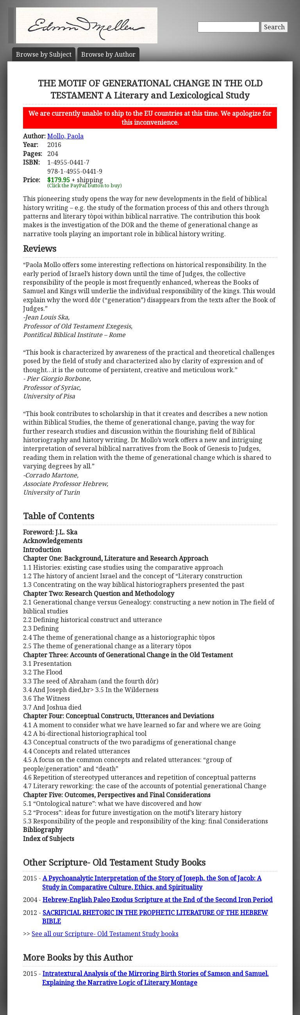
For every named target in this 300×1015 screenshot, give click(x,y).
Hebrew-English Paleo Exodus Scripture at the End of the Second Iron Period (158, 899)
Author (108, 54)
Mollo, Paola (65, 136)
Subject (43, 54)
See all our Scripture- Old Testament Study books (105, 933)
